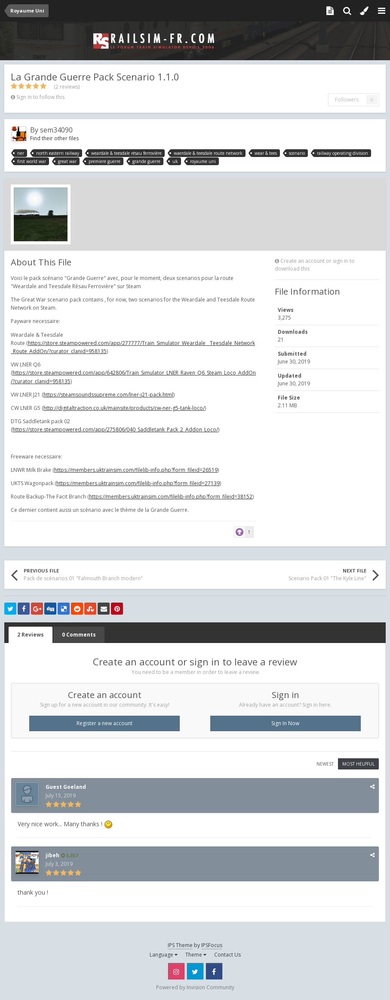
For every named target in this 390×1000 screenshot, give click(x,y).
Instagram (176, 971)
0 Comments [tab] (79, 634)
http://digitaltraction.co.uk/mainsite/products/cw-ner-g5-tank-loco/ (124, 408)
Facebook (214, 971)
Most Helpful (358, 764)
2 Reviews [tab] (30, 634)
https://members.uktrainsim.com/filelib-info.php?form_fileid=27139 (138, 483)
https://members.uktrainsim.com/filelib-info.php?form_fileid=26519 (136, 470)
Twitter (195, 971)
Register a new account (104, 723)
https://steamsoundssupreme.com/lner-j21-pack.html (108, 394)
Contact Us (227, 954)
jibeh (52, 855)
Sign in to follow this (40, 97)
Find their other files (54, 138)
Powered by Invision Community (195, 987)
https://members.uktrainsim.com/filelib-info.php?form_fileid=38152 (170, 496)
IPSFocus (211, 945)
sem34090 (56, 130)
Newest (325, 764)
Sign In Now (285, 723)
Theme (195, 954)
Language (164, 954)
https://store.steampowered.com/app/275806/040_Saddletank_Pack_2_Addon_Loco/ (115, 429)
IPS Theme (180, 945)
